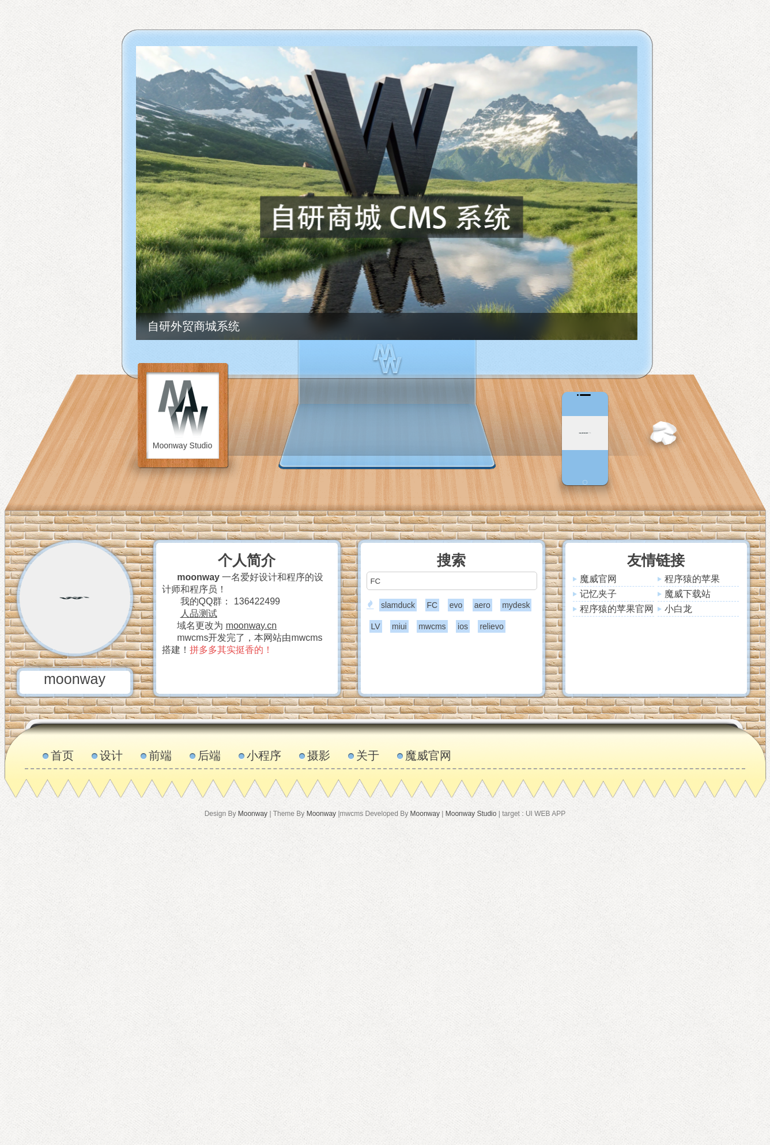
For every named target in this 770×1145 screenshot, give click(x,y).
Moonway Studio (471, 814)
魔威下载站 (688, 594)
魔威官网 (598, 579)
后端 (209, 755)
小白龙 (678, 609)
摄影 (318, 755)
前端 (160, 755)
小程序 (264, 755)
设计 (111, 755)
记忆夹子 (598, 594)
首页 (62, 755)
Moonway (252, 814)
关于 (367, 755)
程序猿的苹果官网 (617, 609)
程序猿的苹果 (692, 579)
